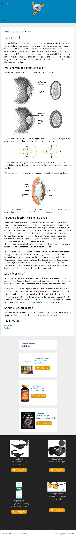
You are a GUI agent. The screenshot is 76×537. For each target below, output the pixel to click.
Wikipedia (8, 328)
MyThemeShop (68, 534)
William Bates (9, 289)
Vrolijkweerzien (7, 534)
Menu (4, 21)
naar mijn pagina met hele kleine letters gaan (32, 302)
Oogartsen (8, 325)
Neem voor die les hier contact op (48, 315)
